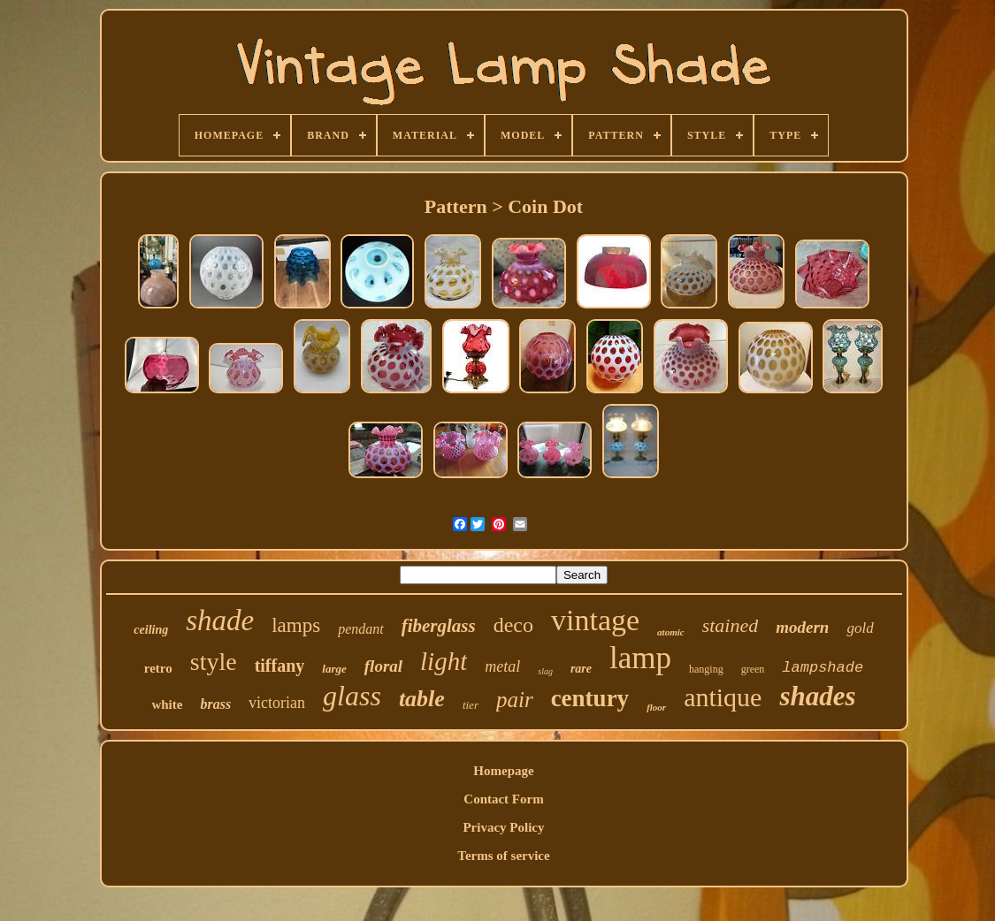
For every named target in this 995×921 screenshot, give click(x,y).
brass (215, 704)
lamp (640, 658)
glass (352, 696)
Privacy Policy (503, 827)
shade (220, 620)
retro (158, 668)
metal (502, 666)
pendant (361, 628)
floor (656, 707)
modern (802, 627)
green (753, 669)
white (166, 704)
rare (581, 668)
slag (545, 671)
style (213, 661)
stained (730, 625)
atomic (671, 632)
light (443, 661)
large (334, 668)
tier (470, 705)
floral (383, 666)
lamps (296, 625)
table (422, 699)
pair (514, 700)
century (590, 698)
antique (723, 697)
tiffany (280, 665)
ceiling (151, 629)
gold (859, 628)
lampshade (822, 667)
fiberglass (439, 625)
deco (513, 624)
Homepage (503, 771)
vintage (595, 620)
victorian (277, 703)
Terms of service (503, 856)
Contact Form (503, 799)
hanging (706, 669)
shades (817, 696)
